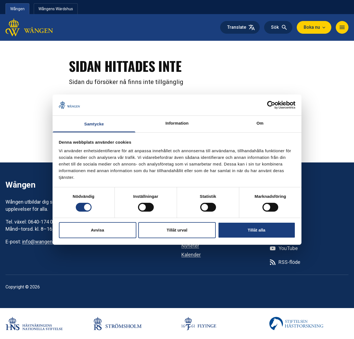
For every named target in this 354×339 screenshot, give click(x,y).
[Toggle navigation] (342, 27)
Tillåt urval (177, 230)
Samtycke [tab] (94, 124)
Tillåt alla (257, 230)
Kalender (191, 254)
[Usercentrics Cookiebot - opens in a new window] (271, 105)
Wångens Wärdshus (55, 9)
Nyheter (190, 246)
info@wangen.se (40, 242)
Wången (17, 9)
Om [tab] (259, 123)
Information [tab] (177, 123)
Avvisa (97, 230)
